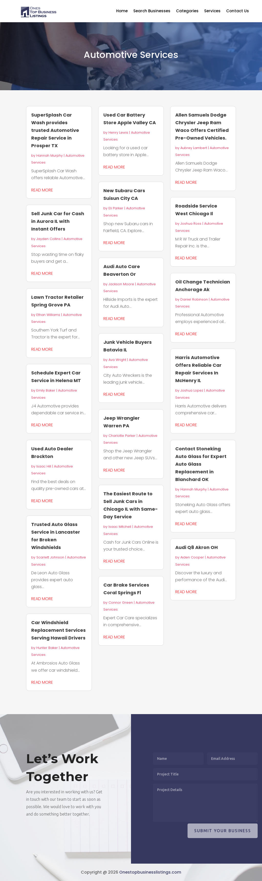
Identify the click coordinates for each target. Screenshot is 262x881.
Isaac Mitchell (119, 526)
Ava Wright (117, 359)
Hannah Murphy (49, 155)
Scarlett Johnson (50, 557)
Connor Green (120, 602)
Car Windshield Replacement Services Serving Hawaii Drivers (58, 630)
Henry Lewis (118, 132)
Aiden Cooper (192, 557)
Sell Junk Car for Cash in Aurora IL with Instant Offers (57, 221)
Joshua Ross (190, 223)
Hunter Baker (47, 647)
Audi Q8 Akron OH (196, 547)
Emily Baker (45, 390)
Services (212, 11)
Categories (187, 11)
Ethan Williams (48, 314)
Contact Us (237, 11)
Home (122, 11)
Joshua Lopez (191, 390)
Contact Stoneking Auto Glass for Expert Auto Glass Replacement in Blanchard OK (200, 464)
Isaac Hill (43, 466)
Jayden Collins (48, 238)
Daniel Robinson (194, 299)
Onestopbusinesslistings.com (150, 872)
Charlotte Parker (122, 435)
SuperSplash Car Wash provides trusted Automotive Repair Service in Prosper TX (55, 130)
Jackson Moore (121, 284)
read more (42, 190)
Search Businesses (151, 11)
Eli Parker (115, 208)
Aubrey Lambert (193, 147)
